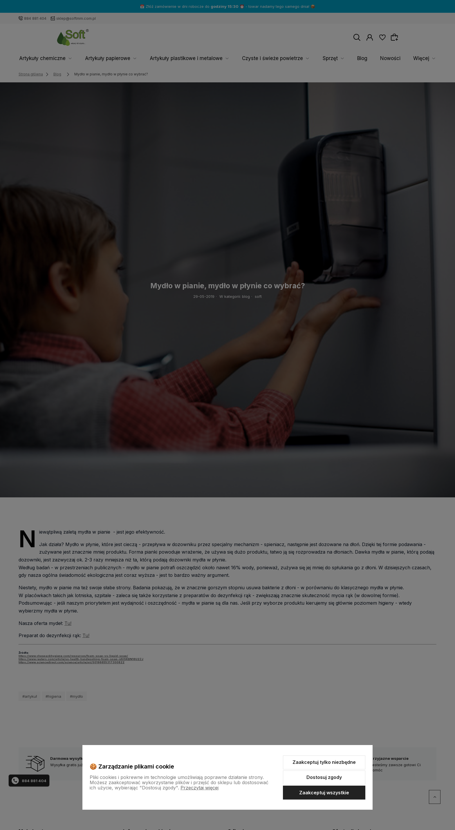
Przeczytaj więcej (199, 788)
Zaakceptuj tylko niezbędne (324, 762)
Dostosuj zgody (324, 777)
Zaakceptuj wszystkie (324, 792)
